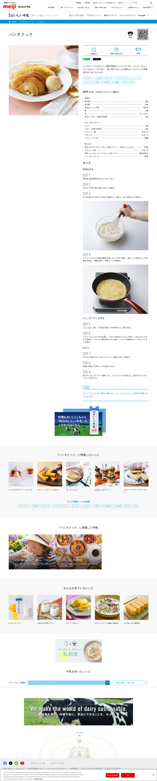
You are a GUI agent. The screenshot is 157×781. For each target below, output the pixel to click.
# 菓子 (99, 78)
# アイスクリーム (123, 78)
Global (121, 3)
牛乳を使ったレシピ (94, 15)
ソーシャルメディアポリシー (57, 768)
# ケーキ (108, 78)
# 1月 (124, 82)
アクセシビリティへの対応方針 (91, 768)
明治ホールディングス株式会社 (104, 3)
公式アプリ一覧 (57, 763)
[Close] (153, 774)
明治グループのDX (112, 768)
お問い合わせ (7, 768)
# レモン (136, 78)
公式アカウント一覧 (38, 763)
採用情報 (78, 3)
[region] (78, 775)
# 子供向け (106, 82)
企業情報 (87, 3)
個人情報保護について (35, 768)
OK (128, 775)
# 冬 (132, 82)
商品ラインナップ (110, 15)
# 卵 (96, 82)
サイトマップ (20, 768)
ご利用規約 (73, 768)
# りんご (87, 82)
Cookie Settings (112, 775)
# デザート (88, 78)
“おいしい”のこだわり (76, 15)
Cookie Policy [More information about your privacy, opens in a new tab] (38, 779)
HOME (14, 22)
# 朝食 (116, 82)
